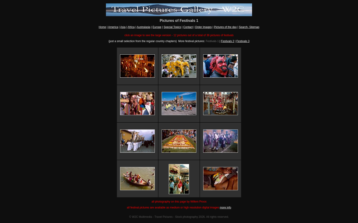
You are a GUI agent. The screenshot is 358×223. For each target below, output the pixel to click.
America (113, 27)
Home (102, 27)
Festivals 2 (227, 41)
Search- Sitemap (249, 27)
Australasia (143, 27)
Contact (188, 27)
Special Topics (172, 27)
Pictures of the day (225, 27)
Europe (157, 27)
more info (225, 207)
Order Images (203, 27)
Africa (131, 27)
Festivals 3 (242, 41)
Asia (123, 27)
